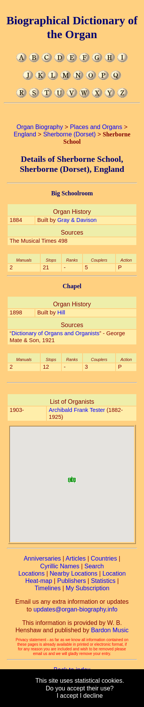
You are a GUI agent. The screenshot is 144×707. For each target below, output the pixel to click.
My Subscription (87, 588)
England (24, 134)
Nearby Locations (74, 573)
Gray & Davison (77, 220)
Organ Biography (40, 127)
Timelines (48, 588)
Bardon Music (110, 630)
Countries (104, 558)
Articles (76, 558)
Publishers (71, 581)
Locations (31, 573)
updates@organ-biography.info (75, 609)
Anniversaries (42, 558)
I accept (67, 695)
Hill (61, 312)
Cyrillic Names (59, 566)
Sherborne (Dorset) (69, 134)
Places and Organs (96, 127)
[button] (72, 477)
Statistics (103, 581)
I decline (91, 695)
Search (94, 566)
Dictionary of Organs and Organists (55, 333)
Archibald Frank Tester (77, 410)
